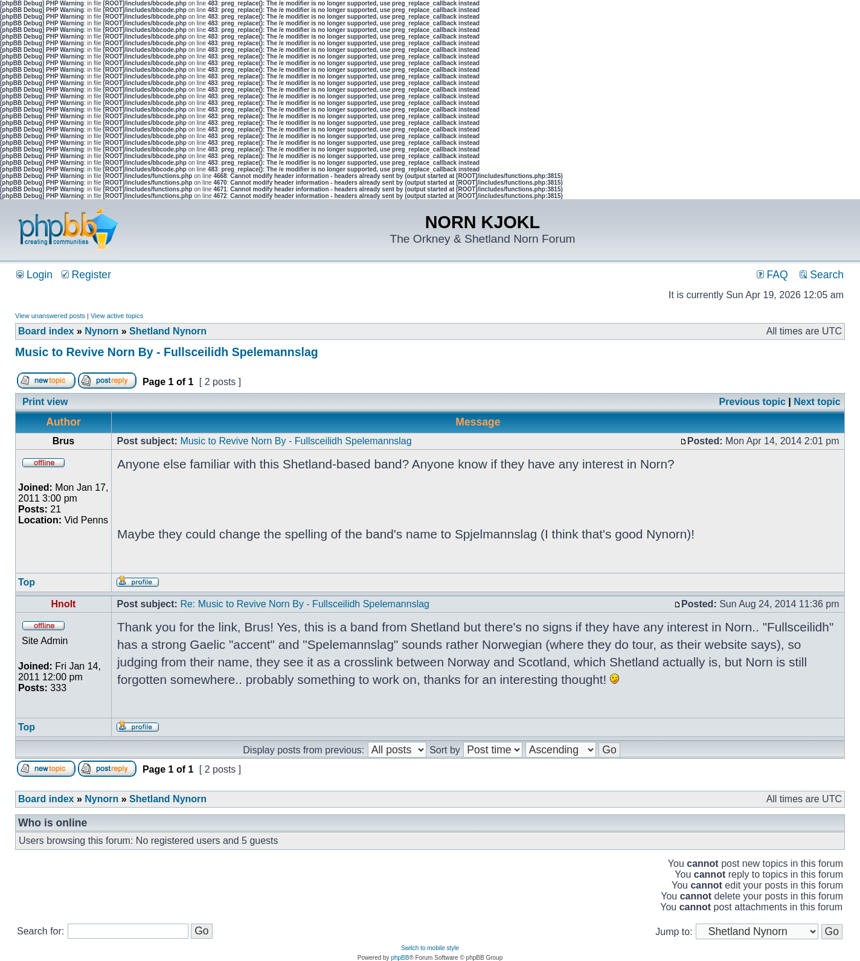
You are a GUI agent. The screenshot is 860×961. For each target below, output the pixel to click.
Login (34, 275)
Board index (46, 331)
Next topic (817, 402)
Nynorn (101, 331)
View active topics (117, 315)
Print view (45, 402)
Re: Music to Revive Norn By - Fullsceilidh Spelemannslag (304, 604)
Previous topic (752, 402)
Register (86, 275)
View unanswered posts (50, 315)
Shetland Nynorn (168, 331)
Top (26, 582)
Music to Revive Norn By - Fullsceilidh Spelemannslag (166, 352)
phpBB (400, 957)
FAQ (772, 275)
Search (822, 275)
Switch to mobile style (430, 948)
